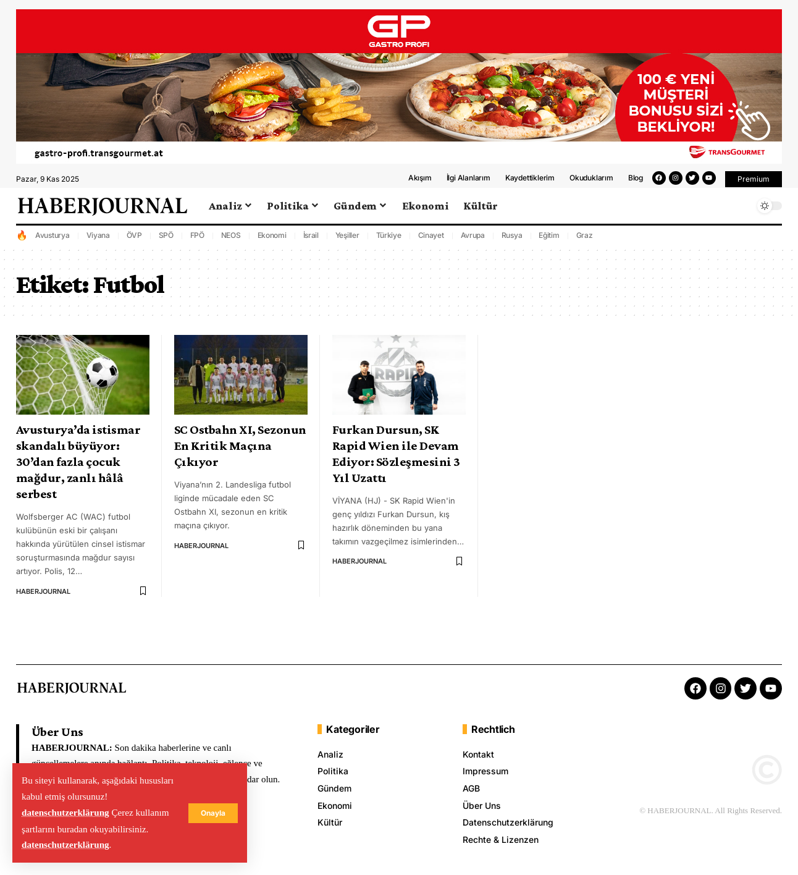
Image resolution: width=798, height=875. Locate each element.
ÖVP (134, 242)
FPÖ (197, 242)
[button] (753, 186)
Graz (584, 242)
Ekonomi (272, 242)
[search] (742, 213)
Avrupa (473, 242)
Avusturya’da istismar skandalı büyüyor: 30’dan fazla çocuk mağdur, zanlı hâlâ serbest (78, 468)
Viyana (98, 242)
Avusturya (52, 242)
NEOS (231, 242)
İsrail (311, 242)
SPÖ (166, 242)
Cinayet (431, 242)
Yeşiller (347, 242)
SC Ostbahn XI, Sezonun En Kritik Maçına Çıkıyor (240, 452)
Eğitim (549, 242)
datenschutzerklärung (66, 813)
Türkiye (388, 242)
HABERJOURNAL (43, 598)
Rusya (512, 242)
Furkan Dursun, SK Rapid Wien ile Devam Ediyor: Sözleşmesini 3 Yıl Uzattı (396, 460)
